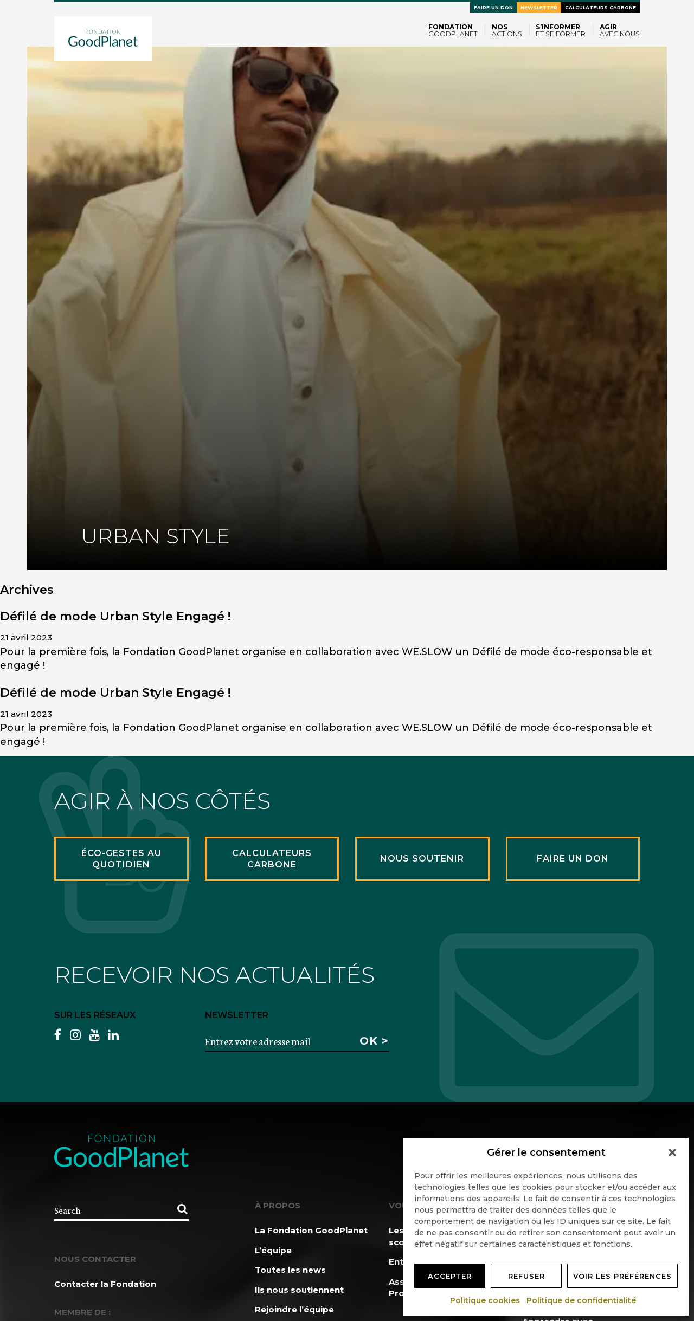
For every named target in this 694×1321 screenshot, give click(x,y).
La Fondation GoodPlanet (311, 1230)
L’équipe (273, 1250)
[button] (672, 1152)
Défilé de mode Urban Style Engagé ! (115, 616)
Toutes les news (290, 1270)
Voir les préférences (622, 1276)
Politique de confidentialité (581, 1300)
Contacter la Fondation (105, 1284)
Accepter (450, 1276)
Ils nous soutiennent (299, 1290)
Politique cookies (485, 1300)
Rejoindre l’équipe (294, 1309)
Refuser (526, 1276)
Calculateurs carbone (600, 7)
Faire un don (493, 7)
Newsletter (538, 7)
